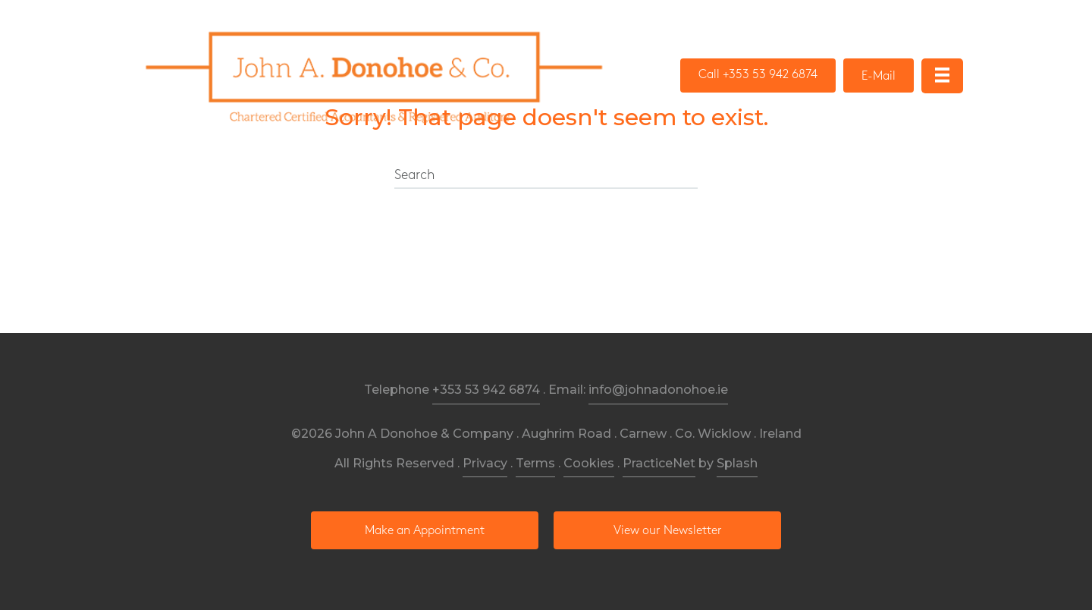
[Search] (546, 176)
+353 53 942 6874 (486, 389)
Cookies (588, 463)
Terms (535, 463)
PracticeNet (659, 463)
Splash (737, 463)
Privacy (485, 463)
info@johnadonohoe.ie (658, 389)
